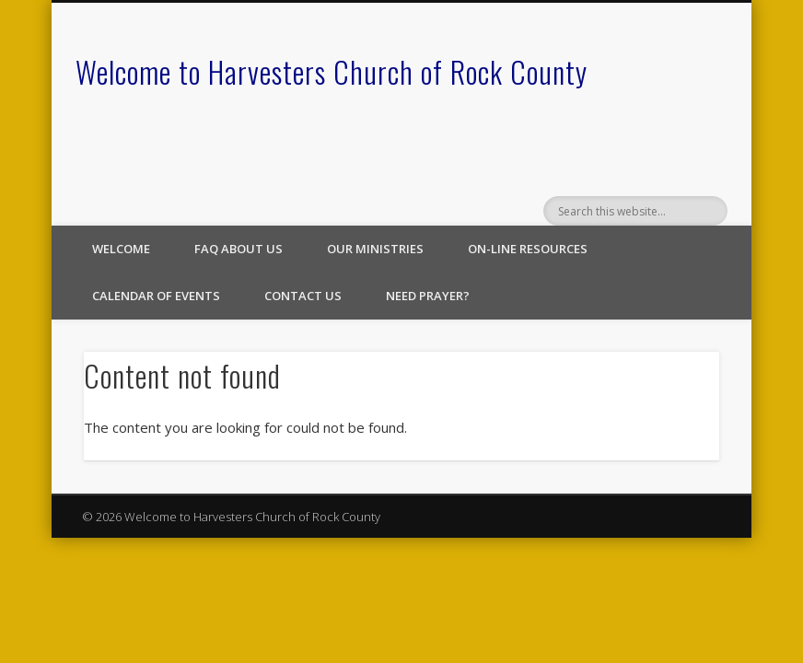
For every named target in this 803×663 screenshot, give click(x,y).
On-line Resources (528, 248)
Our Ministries (375, 248)
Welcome (121, 248)
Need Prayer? (428, 295)
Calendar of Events (156, 295)
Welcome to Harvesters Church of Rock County (332, 71)
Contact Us (303, 295)
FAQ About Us (238, 248)
